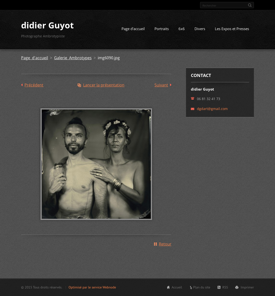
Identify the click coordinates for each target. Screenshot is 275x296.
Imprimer (247, 287)
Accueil (177, 287)
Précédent (33, 85)
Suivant (161, 85)
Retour (165, 244)
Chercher (249, 5)
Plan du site (201, 287)
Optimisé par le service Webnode (92, 287)
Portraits (161, 28)
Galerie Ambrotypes (73, 57)
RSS (225, 287)
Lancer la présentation (103, 85)
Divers (199, 28)
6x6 (181, 28)
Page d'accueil (133, 28)
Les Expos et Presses (232, 28)
